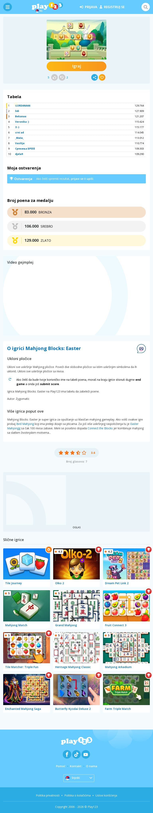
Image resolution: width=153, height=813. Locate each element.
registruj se (112, 7)
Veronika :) (22, 121)
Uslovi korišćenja (106, 795)
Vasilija (20, 143)
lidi (17, 111)
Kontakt (75, 766)
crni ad (19, 132)
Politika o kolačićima (77, 795)
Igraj (76, 66)
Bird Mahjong (25, 424)
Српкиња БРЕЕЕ (25, 148)
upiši (90, 179)
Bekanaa (20, 116)
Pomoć (60, 766)
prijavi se (77, 179)
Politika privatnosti (48, 795)
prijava (88, 7)
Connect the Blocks (100, 428)
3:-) (17, 127)
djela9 (19, 154)
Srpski (73, 778)
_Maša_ (19, 138)
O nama (91, 766)
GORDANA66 (22, 105)
